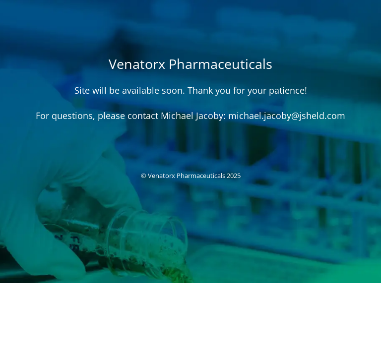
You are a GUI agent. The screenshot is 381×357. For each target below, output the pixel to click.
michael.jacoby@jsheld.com (286, 115)
